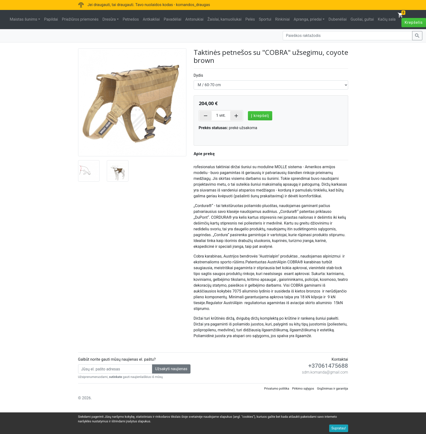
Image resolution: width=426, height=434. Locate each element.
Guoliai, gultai (362, 19)
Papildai (51, 19)
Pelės (250, 19)
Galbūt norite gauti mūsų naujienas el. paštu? (117, 359)
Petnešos (131, 19)
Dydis (198, 75)
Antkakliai (151, 19)
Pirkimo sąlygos (303, 388)
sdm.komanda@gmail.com (325, 372)
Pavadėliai (172, 19)
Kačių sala (387, 19)
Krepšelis (414, 22)
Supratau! (338, 428)
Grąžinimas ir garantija (332, 388)
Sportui (265, 19)
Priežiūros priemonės (80, 19)
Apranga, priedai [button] (308, 19)
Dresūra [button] (109, 19)
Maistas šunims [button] (23, 19)
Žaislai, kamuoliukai (224, 19)
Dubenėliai (337, 19)
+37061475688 (328, 365)
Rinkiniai (282, 19)
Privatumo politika (276, 388)
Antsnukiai (194, 19)
